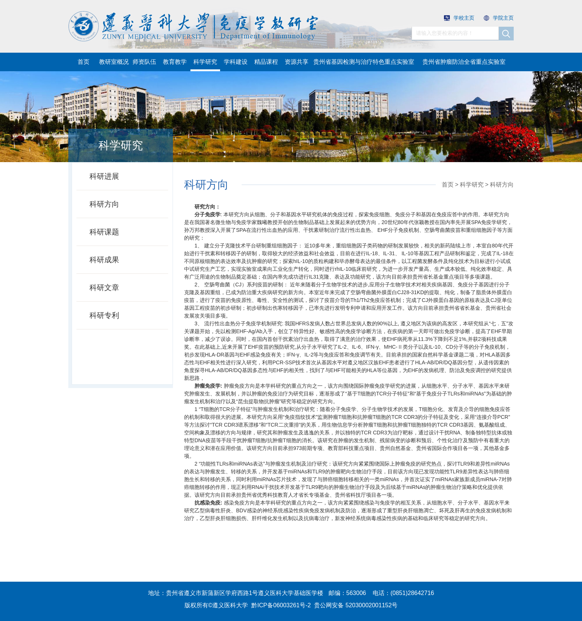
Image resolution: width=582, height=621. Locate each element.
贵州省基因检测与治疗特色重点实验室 (363, 62)
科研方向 (104, 204)
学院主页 (498, 18)
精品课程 (266, 62)
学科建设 (236, 62)
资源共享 (296, 62)
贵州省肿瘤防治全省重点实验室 (464, 62)
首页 (83, 62)
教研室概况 (114, 62)
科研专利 (104, 315)
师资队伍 (144, 62)
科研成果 (104, 260)
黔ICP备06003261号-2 (281, 605)
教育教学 (175, 62)
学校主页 (459, 18)
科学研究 (205, 62)
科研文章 (104, 287)
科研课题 (104, 232)
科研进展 (104, 176)
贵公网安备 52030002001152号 (356, 605)
